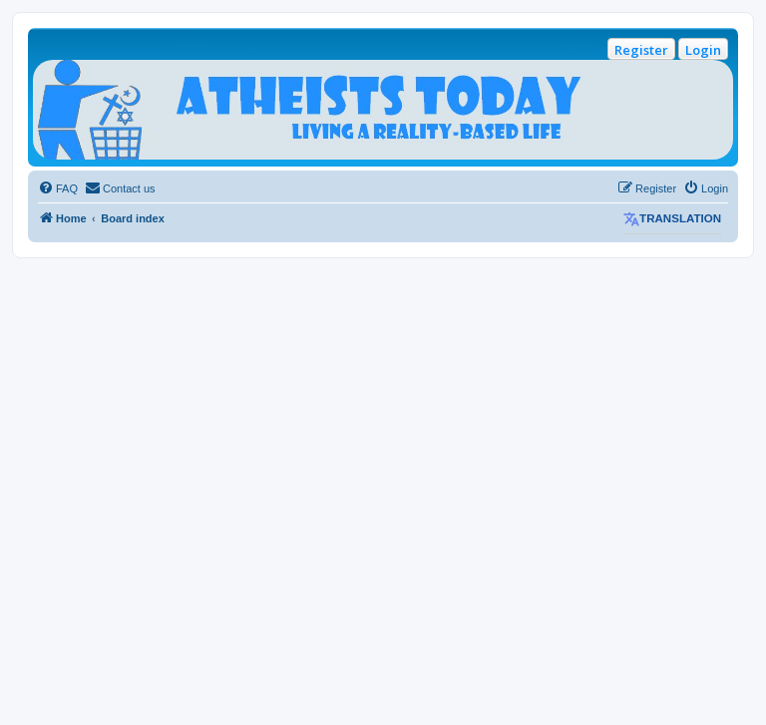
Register (641, 50)
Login (703, 50)
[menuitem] (58, 188)
